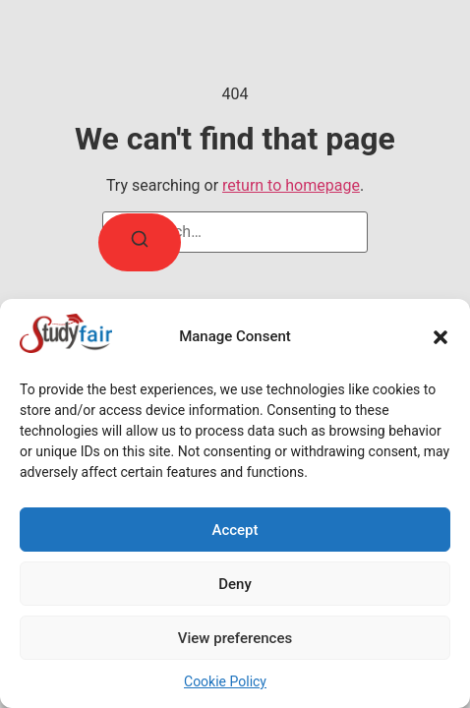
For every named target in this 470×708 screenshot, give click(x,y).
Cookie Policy (225, 681)
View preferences (235, 638)
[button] (440, 337)
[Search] (139, 242)
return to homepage (291, 185)
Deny (235, 584)
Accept (234, 530)
